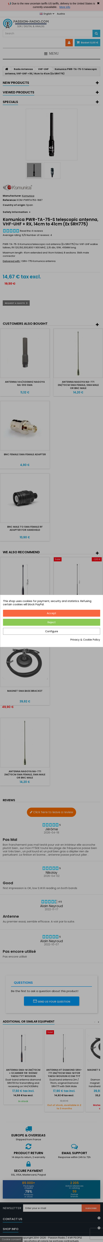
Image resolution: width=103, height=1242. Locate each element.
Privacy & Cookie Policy (85, 639)
